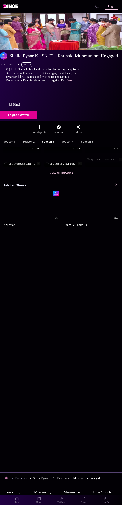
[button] (23, 157)
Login (111, 6)
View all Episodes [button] (61, 173)
